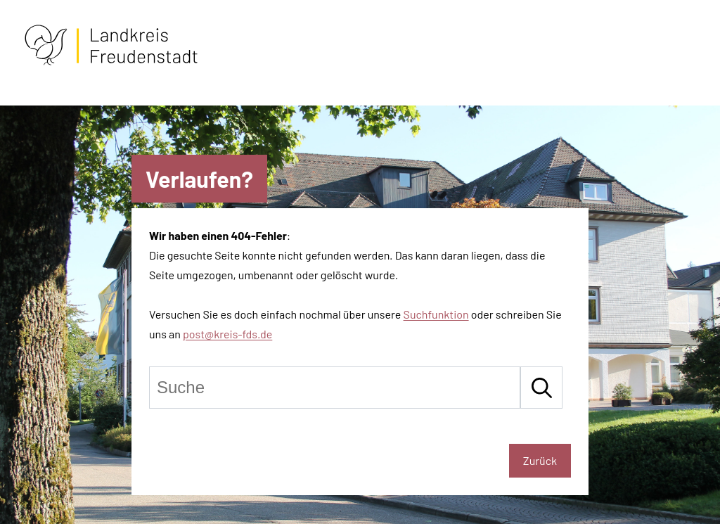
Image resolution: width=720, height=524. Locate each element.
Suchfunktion (436, 314)
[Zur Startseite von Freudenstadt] (111, 62)
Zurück (540, 460)
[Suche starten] (541, 387)
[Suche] (334, 387)
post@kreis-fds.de (227, 333)
